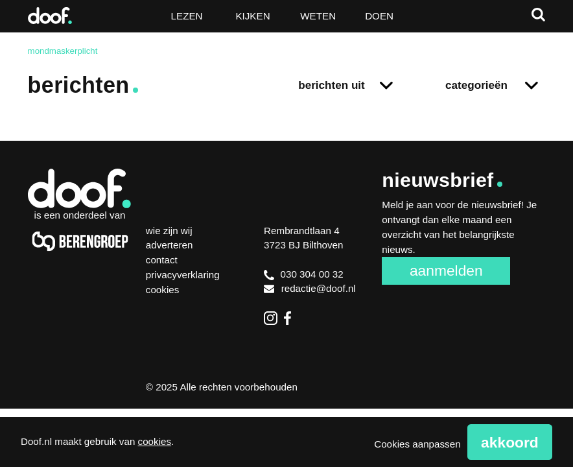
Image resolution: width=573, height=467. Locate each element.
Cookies (163, 289)
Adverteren (169, 244)
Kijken (252, 15)
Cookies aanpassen (417, 443)
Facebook (291, 318)
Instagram (270, 318)
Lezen (187, 15)
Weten (318, 15)
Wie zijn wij (169, 230)
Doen (379, 15)
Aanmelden (446, 270)
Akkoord (510, 442)
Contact (162, 259)
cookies (155, 441)
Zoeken (538, 14)
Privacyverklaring (183, 274)
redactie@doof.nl (310, 288)
